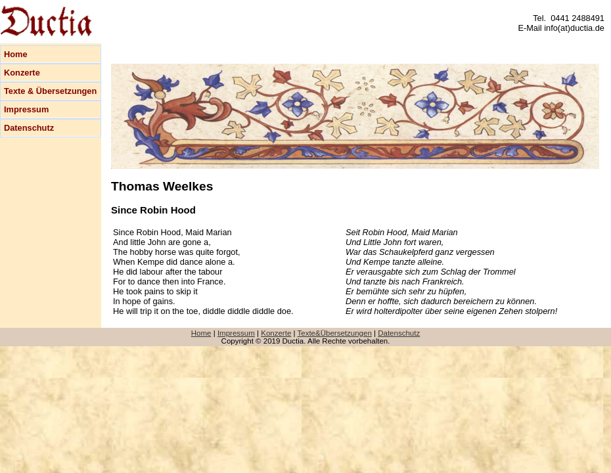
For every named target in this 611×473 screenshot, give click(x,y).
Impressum (26, 109)
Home (16, 54)
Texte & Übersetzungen (50, 91)
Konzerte (22, 73)
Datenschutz (29, 128)
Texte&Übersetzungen (335, 333)
